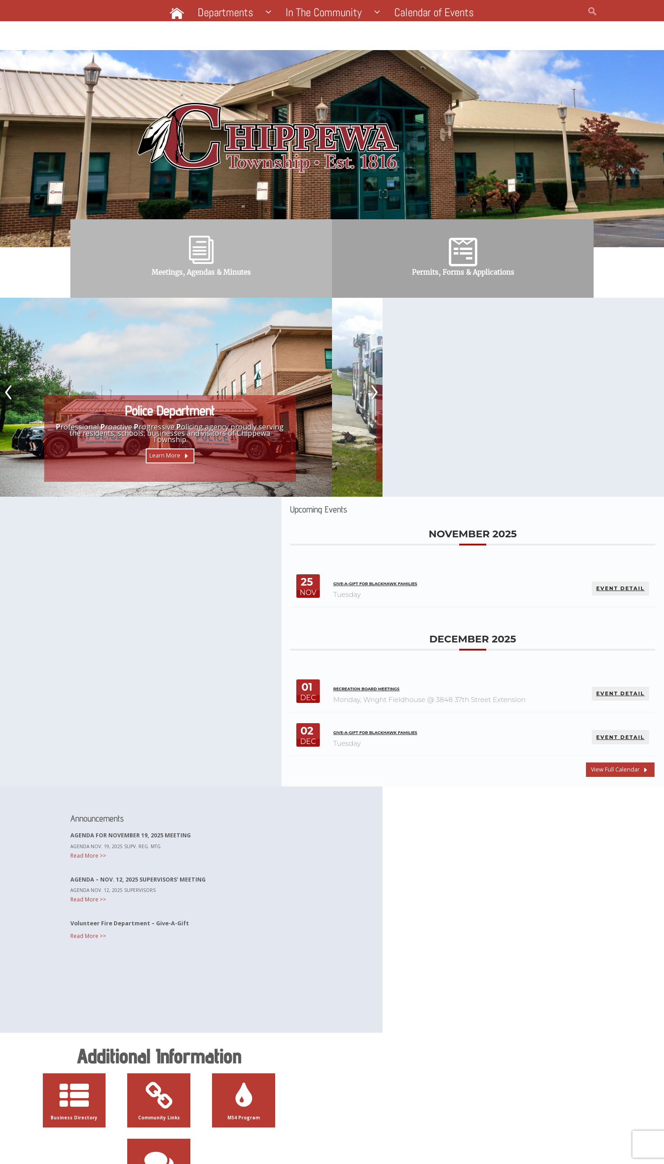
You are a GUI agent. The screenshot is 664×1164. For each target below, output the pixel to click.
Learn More (162, 466)
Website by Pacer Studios (167, 1143)
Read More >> (101, 697)
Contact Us (421, 1052)
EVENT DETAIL (618, 406)
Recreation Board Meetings (425, 510)
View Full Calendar (610, 596)
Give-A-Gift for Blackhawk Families (435, 405)
